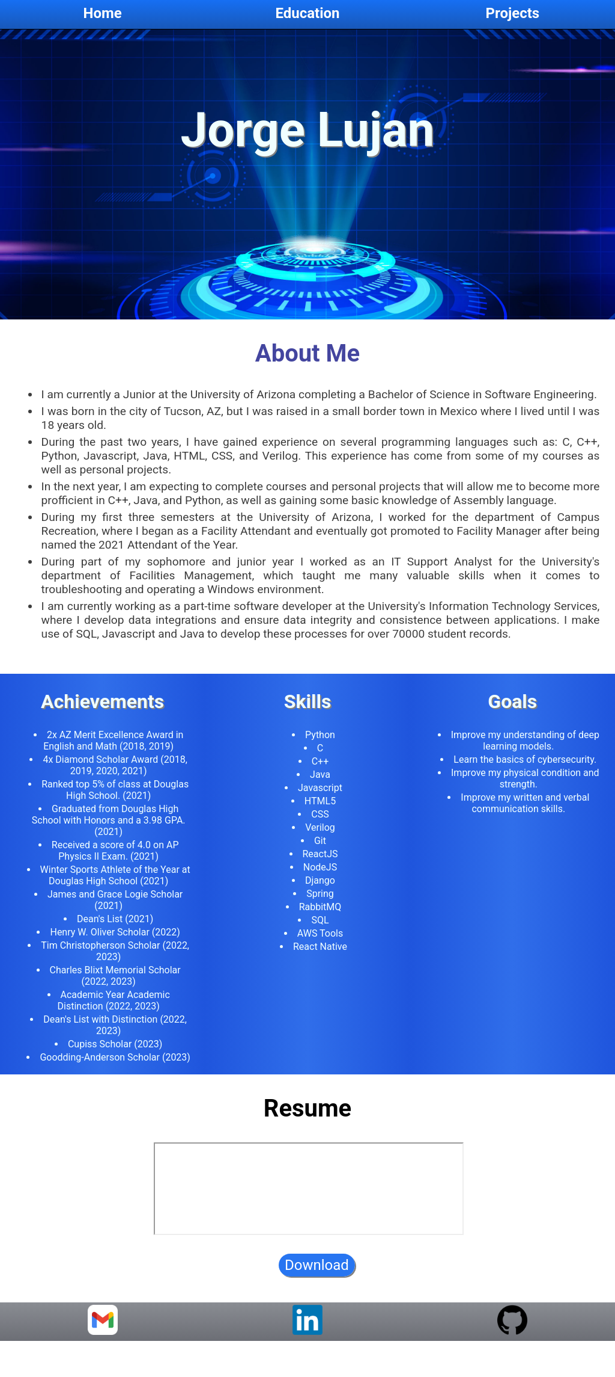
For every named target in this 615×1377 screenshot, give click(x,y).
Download (317, 1275)
